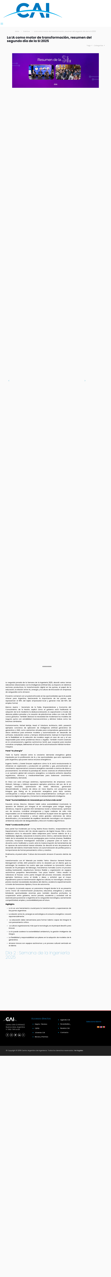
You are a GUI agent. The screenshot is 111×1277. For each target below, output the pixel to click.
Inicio (17, 31)
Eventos (26, 31)
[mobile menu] (2, 24)
